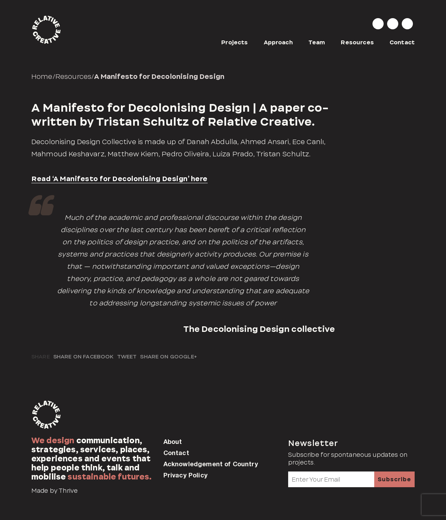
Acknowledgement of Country (210, 464)
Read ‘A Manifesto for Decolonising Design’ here (119, 178)
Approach (278, 42)
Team (316, 42)
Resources (357, 42)
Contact (402, 42)
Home (42, 76)
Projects (234, 42)
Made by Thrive (54, 491)
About (172, 441)
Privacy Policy (185, 475)
